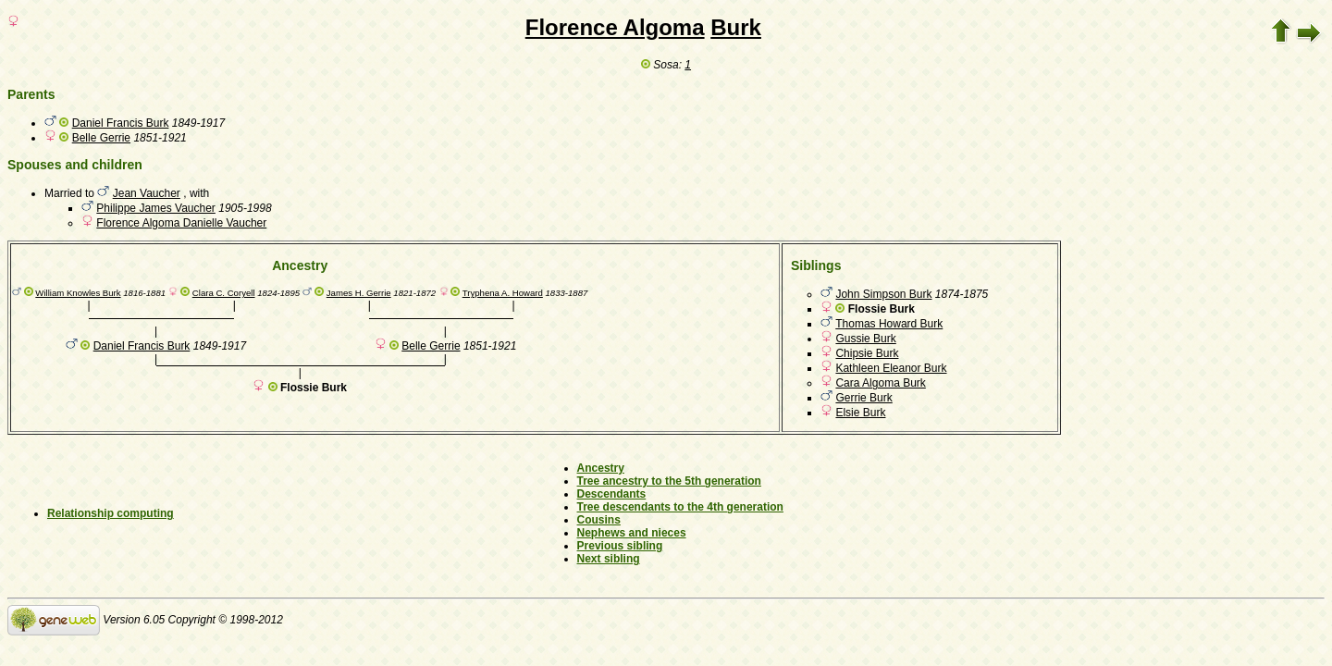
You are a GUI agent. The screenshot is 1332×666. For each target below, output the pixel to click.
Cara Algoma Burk (880, 382)
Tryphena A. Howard (502, 293)
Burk (735, 27)
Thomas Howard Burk (889, 323)
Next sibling (608, 558)
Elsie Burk (860, 412)
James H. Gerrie (359, 293)
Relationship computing (110, 513)
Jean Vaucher (146, 193)
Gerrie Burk (863, 397)
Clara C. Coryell (223, 293)
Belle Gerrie (101, 137)
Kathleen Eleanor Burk (890, 368)
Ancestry (600, 468)
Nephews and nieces (631, 532)
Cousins (599, 519)
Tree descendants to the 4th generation (680, 506)
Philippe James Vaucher (156, 208)
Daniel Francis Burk (120, 123)
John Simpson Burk (883, 294)
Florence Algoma (615, 27)
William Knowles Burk (77, 293)
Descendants (612, 493)
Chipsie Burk (866, 353)
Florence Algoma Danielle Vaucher (181, 222)
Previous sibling (620, 545)
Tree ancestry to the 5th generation (669, 481)
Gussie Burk (865, 338)
